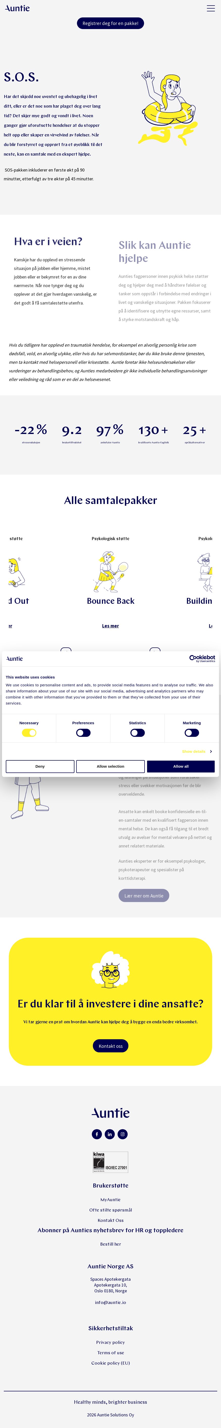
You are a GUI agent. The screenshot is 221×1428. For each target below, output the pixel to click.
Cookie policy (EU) (110, 1363)
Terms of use (110, 1353)
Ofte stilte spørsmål (110, 1210)
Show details (194, 751)
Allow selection (110, 766)
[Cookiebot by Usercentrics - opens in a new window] (193, 658)
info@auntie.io (110, 1302)
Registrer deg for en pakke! (110, 23)
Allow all (181, 766)
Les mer (110, 626)
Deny (40, 766)
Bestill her (110, 1244)
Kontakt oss (111, 1046)
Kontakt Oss (111, 1220)
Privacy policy (110, 1342)
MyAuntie (110, 1200)
